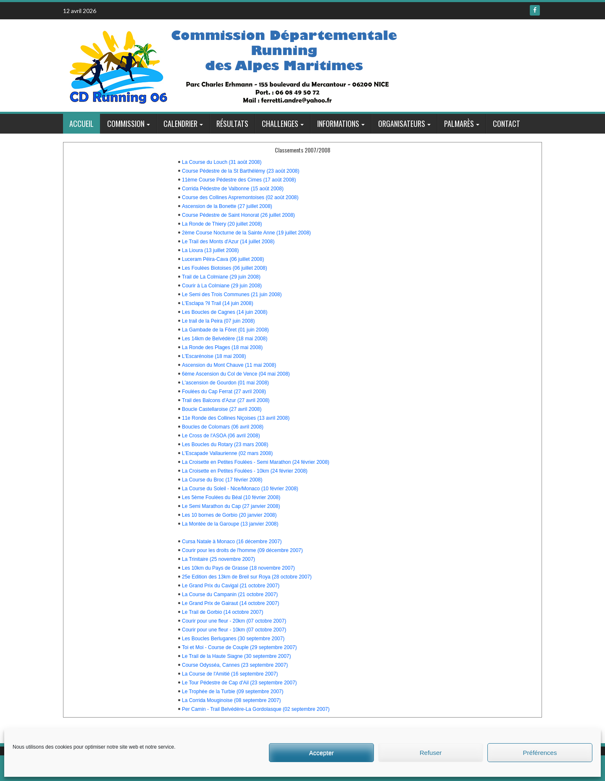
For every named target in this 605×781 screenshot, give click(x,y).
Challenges (280, 123)
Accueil (81, 123)
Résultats (232, 123)
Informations (338, 123)
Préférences (540, 752)
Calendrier (180, 123)
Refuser (431, 752)
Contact (506, 123)
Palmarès (459, 123)
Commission (126, 123)
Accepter (321, 752)
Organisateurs (401, 123)
